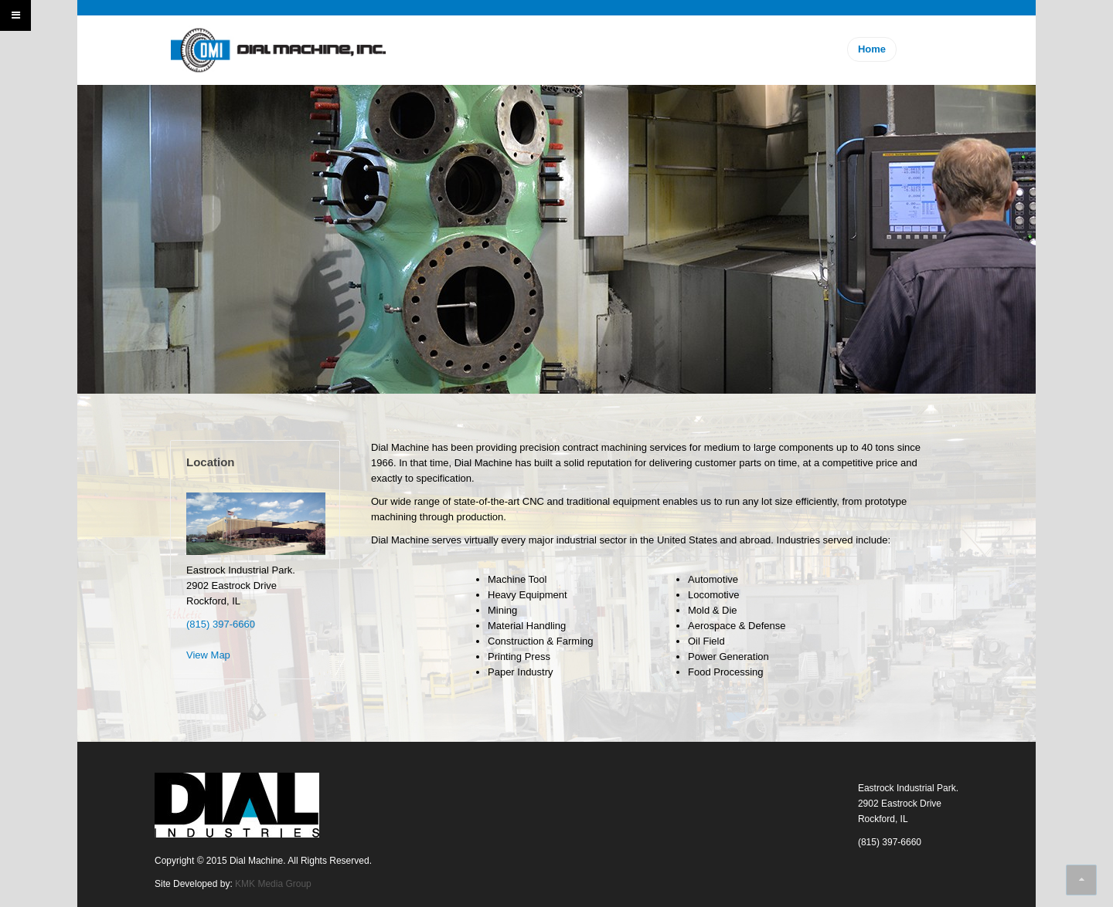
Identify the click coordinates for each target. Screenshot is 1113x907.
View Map (208, 655)
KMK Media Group (273, 883)
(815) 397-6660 (220, 624)
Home (872, 49)
